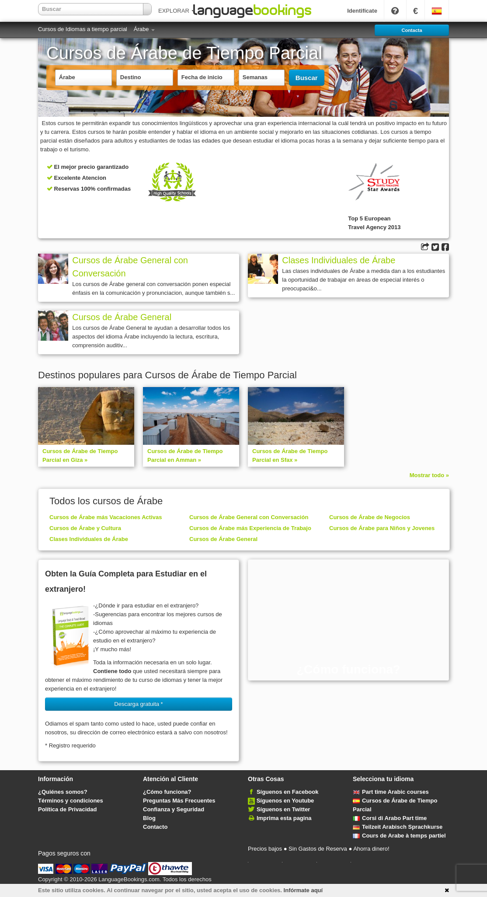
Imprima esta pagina (284, 818)
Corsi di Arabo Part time (390, 818)
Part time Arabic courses (391, 792)
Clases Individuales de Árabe (338, 260)
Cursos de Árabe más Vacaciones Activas (105, 517)
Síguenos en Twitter (283, 809)
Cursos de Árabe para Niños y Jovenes (382, 528)
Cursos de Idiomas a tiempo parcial (82, 29)
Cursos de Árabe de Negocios (369, 517)
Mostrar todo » (429, 475)
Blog (149, 818)
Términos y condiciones (70, 800)
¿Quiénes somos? (62, 792)
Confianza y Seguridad (173, 809)
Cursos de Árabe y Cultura (85, 528)
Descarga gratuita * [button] (138, 704)
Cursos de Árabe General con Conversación (130, 266)
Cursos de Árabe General (121, 317)
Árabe (144, 29)
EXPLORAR (176, 10)
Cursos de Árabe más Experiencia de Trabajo (250, 528)
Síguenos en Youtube (285, 800)
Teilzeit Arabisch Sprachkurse (397, 827)
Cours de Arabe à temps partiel (399, 835)
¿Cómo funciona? (167, 792)
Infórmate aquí (303, 890)
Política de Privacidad (67, 809)
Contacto (155, 827)
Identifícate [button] (362, 10)
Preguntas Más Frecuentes (179, 800)
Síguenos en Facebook (288, 792)
